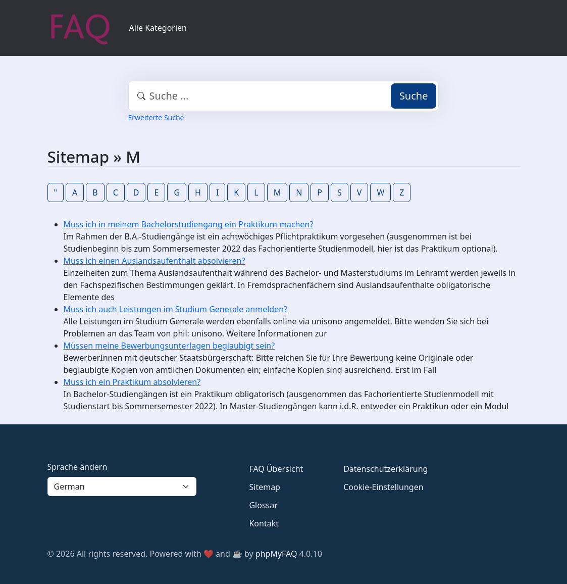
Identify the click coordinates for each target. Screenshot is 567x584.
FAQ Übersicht (276, 468)
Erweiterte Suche (156, 117)
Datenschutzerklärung (385, 468)
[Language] (122, 486)
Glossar (263, 505)
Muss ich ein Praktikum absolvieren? (132, 381)
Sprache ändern (77, 466)
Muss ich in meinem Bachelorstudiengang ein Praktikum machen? (189, 224)
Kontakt (264, 523)
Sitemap (264, 487)
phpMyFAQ (276, 553)
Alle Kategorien (158, 27)
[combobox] (283, 96)
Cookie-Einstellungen (383, 487)
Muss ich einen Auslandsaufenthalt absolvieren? (154, 260)
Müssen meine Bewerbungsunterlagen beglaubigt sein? (169, 345)
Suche (413, 96)
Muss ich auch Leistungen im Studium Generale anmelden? (176, 309)
